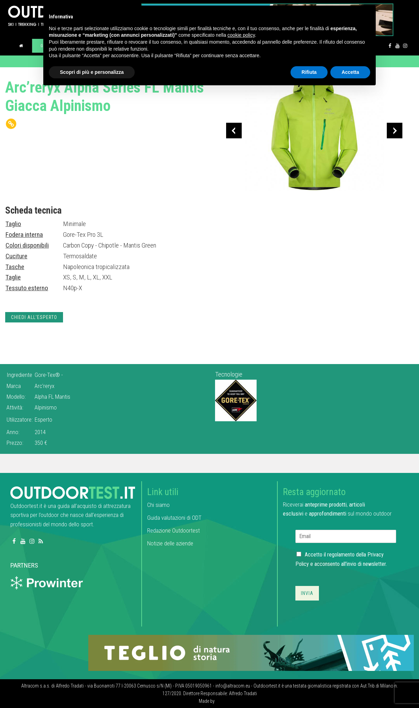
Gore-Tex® (48, 374)
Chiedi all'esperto (34, 317)
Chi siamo (158, 504)
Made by (207, 701)
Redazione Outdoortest (173, 530)
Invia (307, 593)
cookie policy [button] (241, 35)
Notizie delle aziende (170, 543)
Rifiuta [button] (309, 72)
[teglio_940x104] (251, 652)
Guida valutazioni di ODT (174, 517)
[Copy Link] (11, 124)
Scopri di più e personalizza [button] (92, 72)
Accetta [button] (350, 72)
